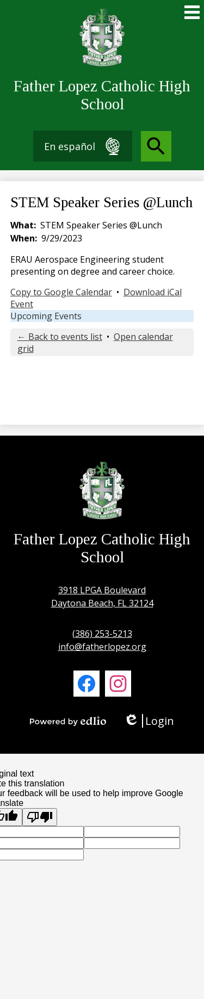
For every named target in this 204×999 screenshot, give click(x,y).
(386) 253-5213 (102, 634)
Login (148, 721)
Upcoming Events (46, 316)
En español (82, 146)
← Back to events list (59, 337)
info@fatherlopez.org (102, 647)
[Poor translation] (39, 817)
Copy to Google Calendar (61, 292)
